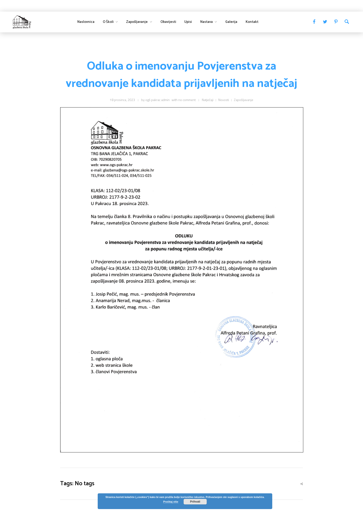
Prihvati (195, 501)
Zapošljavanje (243, 99)
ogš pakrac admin (157, 99)
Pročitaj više (170, 501)
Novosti (223, 99)
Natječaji (207, 99)
